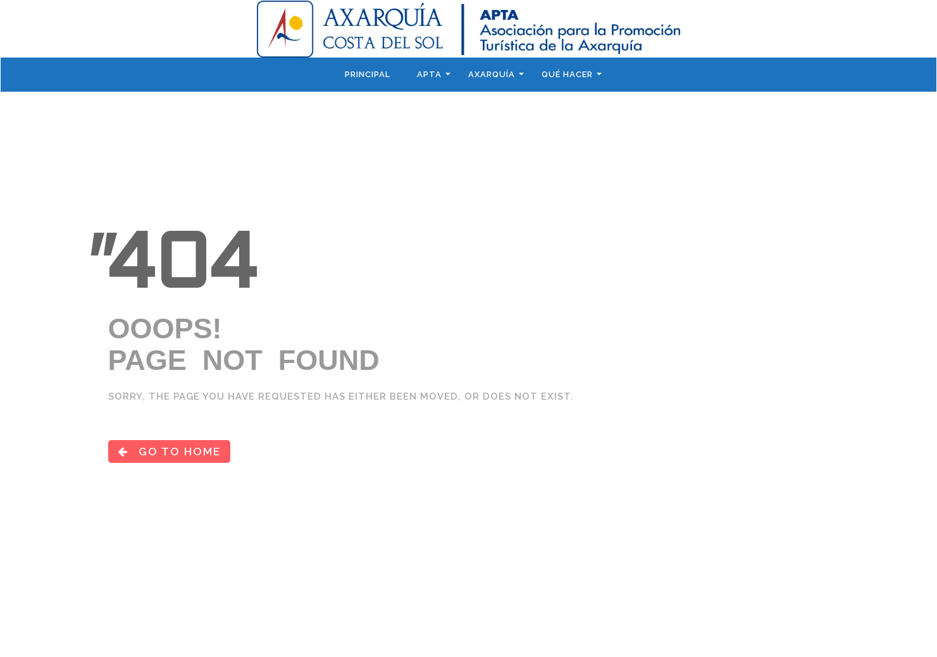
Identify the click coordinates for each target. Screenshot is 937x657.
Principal (367, 74)
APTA (429, 74)
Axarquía (491, 74)
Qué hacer (567, 74)
